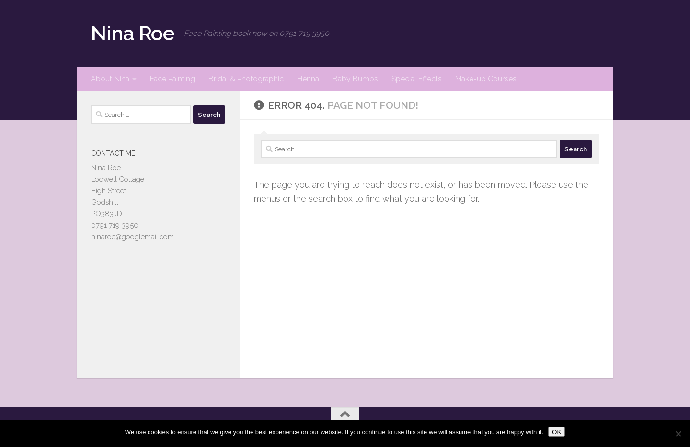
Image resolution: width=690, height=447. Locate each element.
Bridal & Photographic (246, 78)
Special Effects (416, 78)
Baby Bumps (355, 78)
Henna (308, 78)
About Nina (110, 78)
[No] (678, 433)
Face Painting (172, 78)
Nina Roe (132, 33)
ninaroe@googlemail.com (132, 236)
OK (556, 432)
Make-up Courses (486, 78)
